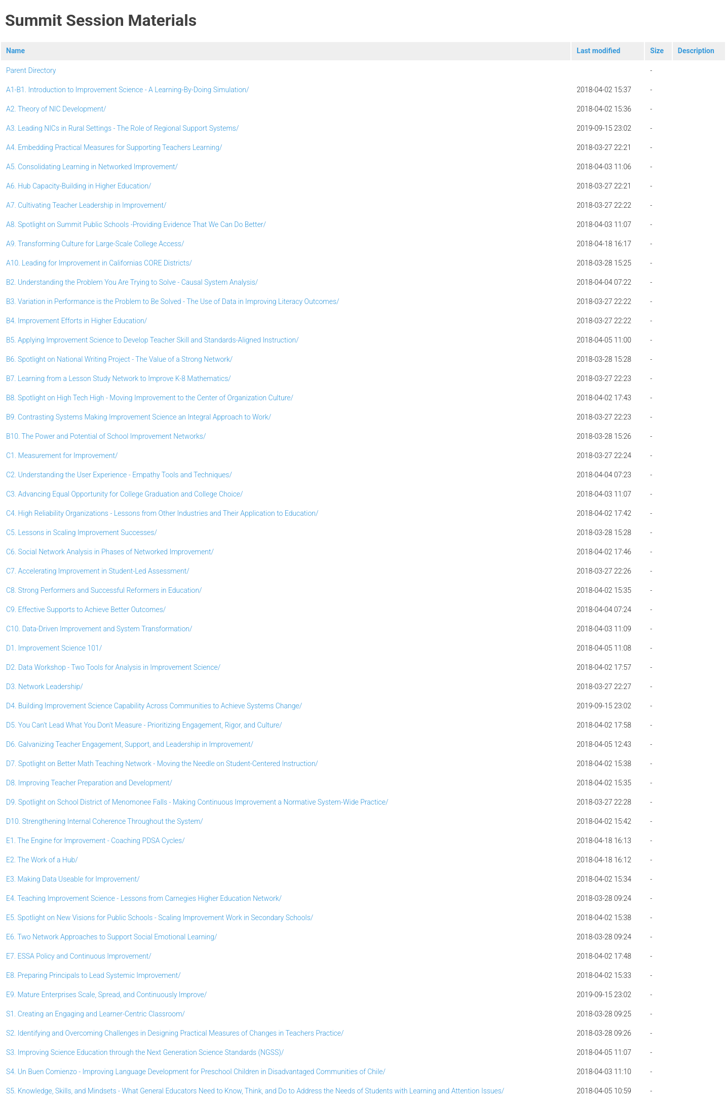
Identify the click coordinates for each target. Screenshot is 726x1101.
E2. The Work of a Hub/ (42, 860)
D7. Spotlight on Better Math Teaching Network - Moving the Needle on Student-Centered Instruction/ (162, 764)
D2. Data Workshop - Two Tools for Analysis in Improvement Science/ (113, 667)
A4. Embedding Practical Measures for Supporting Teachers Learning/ (114, 147)
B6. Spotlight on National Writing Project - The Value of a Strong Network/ (119, 359)
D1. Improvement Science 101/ (54, 648)
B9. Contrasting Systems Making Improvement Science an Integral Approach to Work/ (138, 417)
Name (15, 51)
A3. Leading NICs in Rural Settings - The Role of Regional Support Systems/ (122, 128)
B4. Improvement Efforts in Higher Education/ (76, 321)
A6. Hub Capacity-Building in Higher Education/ (78, 186)
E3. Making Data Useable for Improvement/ (73, 879)
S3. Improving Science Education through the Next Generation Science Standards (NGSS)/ (145, 1052)
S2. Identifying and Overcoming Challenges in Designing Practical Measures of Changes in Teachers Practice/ (175, 1033)
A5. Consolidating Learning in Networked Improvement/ (92, 167)
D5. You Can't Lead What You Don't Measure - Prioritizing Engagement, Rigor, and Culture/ (144, 725)
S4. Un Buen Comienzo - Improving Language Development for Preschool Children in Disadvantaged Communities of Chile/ (196, 1072)
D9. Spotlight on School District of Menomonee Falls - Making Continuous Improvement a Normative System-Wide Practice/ (197, 802)
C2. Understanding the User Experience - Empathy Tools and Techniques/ (119, 475)
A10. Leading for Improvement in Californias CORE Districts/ (99, 263)
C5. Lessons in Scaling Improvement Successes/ (81, 532)
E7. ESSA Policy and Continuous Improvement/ (78, 956)
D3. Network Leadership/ (44, 686)
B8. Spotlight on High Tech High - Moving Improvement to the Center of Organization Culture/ (149, 398)
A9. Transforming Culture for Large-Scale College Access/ (95, 244)
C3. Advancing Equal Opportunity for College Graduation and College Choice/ (124, 494)
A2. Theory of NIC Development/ (56, 109)
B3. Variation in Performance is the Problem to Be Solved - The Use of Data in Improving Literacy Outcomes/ (172, 301)
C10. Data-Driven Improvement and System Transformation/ (99, 629)
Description (696, 51)
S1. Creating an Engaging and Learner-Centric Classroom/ (95, 1014)
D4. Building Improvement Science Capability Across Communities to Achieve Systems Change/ (154, 706)
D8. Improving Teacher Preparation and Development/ (89, 783)
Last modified (598, 51)
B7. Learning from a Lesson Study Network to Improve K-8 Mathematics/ (118, 378)
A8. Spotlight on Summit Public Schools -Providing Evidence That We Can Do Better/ (136, 224)
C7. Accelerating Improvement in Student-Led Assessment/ (97, 571)
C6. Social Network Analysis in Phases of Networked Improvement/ (110, 552)
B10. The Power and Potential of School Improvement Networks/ (106, 436)
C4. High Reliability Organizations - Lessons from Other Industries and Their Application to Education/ (162, 513)
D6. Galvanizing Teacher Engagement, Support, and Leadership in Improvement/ (129, 744)
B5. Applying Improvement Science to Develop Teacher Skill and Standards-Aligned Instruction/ (152, 340)
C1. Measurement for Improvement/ (62, 455)
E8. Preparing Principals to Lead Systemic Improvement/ (93, 975)
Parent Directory (31, 70)
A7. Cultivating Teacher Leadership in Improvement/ (86, 205)
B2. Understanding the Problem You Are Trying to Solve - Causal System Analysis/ (132, 282)
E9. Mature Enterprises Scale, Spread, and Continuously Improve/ (106, 995)
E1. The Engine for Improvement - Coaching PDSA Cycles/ (95, 841)
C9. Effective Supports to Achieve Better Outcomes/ (86, 609)
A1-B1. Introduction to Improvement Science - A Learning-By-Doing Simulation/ (127, 90)
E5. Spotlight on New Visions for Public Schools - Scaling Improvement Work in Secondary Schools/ (159, 918)
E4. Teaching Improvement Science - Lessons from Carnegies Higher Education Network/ (144, 898)
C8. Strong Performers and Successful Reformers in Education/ (104, 590)
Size (657, 51)
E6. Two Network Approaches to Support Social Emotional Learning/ (111, 937)
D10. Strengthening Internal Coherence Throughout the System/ (104, 821)
